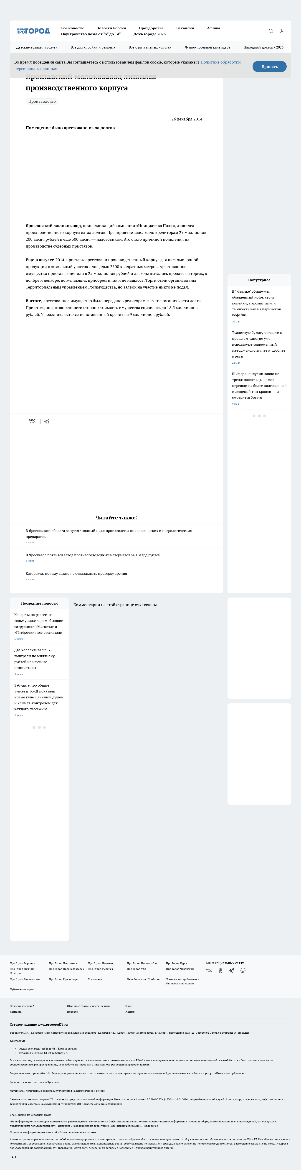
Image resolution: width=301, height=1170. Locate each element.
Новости (72, 1011)
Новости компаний (22, 1006)
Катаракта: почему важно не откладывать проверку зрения (116, 576)
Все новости (72, 28)
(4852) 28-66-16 (49, 1048)
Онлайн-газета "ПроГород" (144, 979)
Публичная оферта (22, 989)
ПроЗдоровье (151, 28)
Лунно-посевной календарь (207, 47)
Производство (42, 101)
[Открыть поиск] (270, 31)
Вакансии (185, 28)
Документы (95, 979)
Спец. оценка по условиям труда (30, 1114)
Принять (270, 66)
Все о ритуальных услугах (150, 47)
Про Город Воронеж (22, 963)
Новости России (111, 28)
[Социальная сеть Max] (243, 970)
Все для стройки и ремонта (93, 47)
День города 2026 (150, 34)
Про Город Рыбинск (100, 969)
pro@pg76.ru (68, 1048)
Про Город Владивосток (25, 979)
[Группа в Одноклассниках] (220, 970)
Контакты (16, 1011)
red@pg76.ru (60, 1053)
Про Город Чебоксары (180, 969)
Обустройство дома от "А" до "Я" (91, 34)
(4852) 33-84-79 (41, 1053)
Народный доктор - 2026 (264, 47)
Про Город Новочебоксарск (66, 969)
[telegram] (48, 421)
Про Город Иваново (100, 963)
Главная (129, 1011)
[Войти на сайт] (282, 31)
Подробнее (151, 1125)
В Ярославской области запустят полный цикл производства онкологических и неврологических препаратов (116, 536)
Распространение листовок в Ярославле (35, 1082)
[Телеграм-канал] (231, 970)
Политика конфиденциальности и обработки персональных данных (53, 1132)
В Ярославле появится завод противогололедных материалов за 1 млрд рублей (116, 558)
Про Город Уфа (136, 969)
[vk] (33, 421)
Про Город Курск (176, 963)
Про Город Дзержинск (63, 963)
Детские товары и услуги (37, 47)
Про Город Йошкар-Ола (142, 963)
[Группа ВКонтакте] (209, 970)
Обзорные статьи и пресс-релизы (88, 1006)
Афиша (213, 28)
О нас (128, 1006)
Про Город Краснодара (63, 979)
